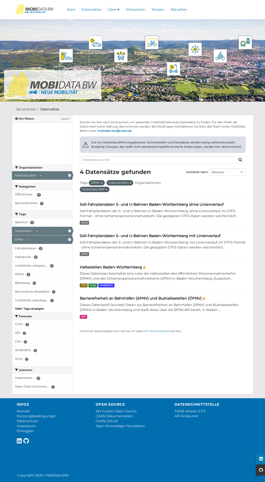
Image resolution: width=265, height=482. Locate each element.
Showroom (135, 9)
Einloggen (25, 431)
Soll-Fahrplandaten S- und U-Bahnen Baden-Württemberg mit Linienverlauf (150, 236)
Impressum (26, 426)
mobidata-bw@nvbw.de (114, 131)
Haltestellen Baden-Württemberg (111, 267)
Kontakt (23, 411)
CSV (83, 285)
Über (114, 9)
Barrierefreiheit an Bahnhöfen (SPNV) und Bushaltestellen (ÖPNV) (141, 298)
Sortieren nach (196, 172)
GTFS (84, 222)
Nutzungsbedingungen (36, 416)
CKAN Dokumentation (114, 416)
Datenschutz (27, 421)
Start (71, 9)
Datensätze (92, 9)
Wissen (158, 9)
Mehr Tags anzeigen (29, 309)
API (83, 316)
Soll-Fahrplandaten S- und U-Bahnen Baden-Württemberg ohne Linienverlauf (151, 204)
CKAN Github (107, 421)
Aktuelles (179, 9)
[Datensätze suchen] (157, 160)
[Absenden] (240, 160)
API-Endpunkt (186, 416)
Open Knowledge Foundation (120, 426)
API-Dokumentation (157, 331)
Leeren (65, 118)
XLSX (93, 285)
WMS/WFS (106, 285)
